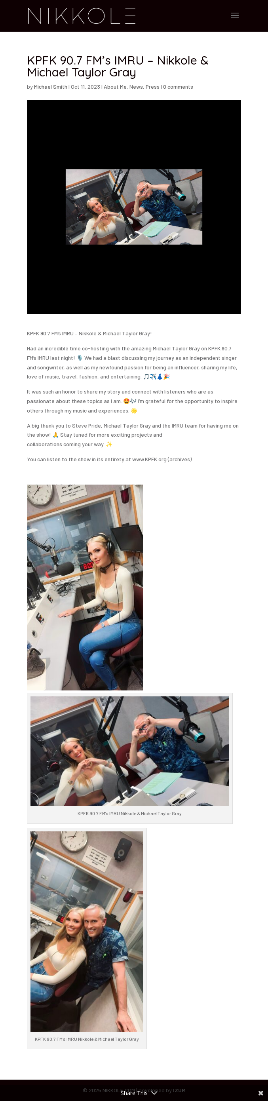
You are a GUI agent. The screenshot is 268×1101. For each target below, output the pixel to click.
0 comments (178, 86)
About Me (115, 86)
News (136, 86)
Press (153, 86)
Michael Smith (50, 86)
